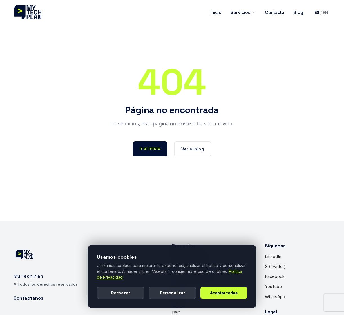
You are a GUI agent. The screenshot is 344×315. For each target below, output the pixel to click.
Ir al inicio (150, 148)
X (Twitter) (275, 266)
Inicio (216, 12)
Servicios (243, 12)
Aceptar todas (224, 293)
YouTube (273, 286)
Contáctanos (28, 298)
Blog (298, 12)
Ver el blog (192, 149)
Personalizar (172, 293)
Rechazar (120, 293)
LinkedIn (273, 256)
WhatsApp (275, 296)
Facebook (275, 276)
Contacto (274, 12)
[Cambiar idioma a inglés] (321, 12)
